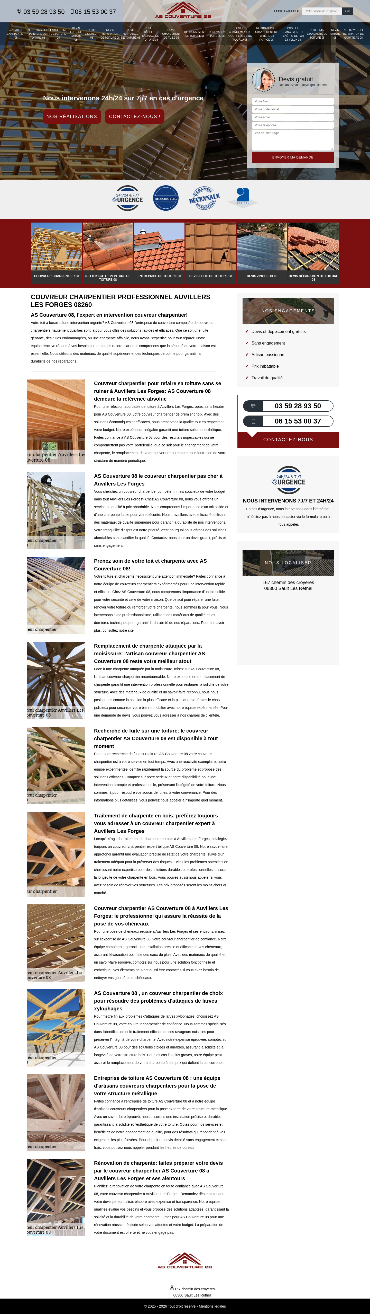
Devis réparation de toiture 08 (110, 34)
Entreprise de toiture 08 (58, 34)
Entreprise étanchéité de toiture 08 (317, 34)
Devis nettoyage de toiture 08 (130, 34)
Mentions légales (212, 1306)
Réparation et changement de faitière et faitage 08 (266, 34)
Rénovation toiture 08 (217, 34)
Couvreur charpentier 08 (16, 34)
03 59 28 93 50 (41, 11)
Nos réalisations (72, 116)
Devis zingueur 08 (91, 34)
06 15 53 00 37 (93, 11)
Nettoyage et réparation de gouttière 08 (353, 34)
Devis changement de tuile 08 (171, 34)
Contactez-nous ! (135, 116)
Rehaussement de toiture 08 (195, 34)
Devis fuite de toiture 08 (76, 34)
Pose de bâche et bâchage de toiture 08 (150, 34)
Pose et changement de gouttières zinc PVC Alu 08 (240, 34)
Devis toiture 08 (335, 34)
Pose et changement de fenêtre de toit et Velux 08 (293, 34)
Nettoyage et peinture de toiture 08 (38, 34)
